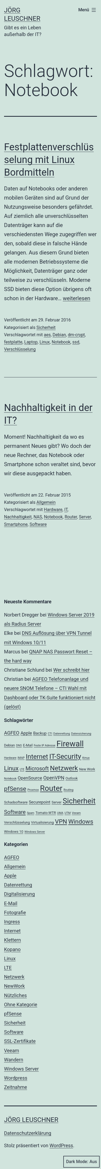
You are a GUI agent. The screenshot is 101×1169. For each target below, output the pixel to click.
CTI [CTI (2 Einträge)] (50, 733)
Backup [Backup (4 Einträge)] (40, 733)
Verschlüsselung (20, 349)
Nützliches (15, 995)
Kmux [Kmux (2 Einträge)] (86, 758)
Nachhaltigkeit (18, 516)
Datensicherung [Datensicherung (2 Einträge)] (81, 733)
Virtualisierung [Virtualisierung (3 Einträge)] (42, 822)
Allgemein (45, 502)
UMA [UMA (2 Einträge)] (60, 813)
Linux (45, 342)
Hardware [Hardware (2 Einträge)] (10, 758)
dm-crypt (76, 334)
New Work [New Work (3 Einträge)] (87, 769)
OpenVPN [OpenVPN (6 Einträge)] (53, 778)
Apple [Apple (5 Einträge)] (26, 733)
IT (66, 509)
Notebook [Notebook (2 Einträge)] (10, 778)
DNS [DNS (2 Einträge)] (19, 745)
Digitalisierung (19, 894)
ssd (75, 342)
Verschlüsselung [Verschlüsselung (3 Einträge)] (17, 822)
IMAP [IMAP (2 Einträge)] (21, 758)
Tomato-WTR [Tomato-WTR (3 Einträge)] (46, 813)
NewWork (14, 986)
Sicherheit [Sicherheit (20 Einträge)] (79, 800)
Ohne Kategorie (20, 1004)
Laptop (31, 342)
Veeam (11, 1050)
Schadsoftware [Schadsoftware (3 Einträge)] (15, 802)
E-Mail (10, 903)
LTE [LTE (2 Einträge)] (22, 769)
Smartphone (16, 524)
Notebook (61, 342)
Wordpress (15, 1078)
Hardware (53, 509)
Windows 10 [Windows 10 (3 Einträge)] (13, 832)
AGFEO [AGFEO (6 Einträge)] (11, 733)
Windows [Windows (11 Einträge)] (80, 821)
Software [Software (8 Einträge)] (15, 812)
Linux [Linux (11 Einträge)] (11, 768)
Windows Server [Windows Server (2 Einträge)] (35, 832)
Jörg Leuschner (31, 1120)
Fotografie (15, 912)
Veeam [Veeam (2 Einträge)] (76, 813)
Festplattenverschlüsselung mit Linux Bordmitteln (49, 159)
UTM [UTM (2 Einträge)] (68, 813)
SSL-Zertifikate (20, 1041)
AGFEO (11, 857)
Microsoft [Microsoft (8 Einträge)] (37, 768)
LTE (8, 967)
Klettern (12, 940)
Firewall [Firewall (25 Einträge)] (70, 743)
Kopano (12, 949)
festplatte (13, 342)
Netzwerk (14, 977)
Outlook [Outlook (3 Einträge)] (71, 778)
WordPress (61, 1145)
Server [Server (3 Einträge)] (56, 802)
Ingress (12, 921)
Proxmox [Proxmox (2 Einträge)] (33, 790)
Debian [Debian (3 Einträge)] (9, 745)
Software (38, 524)
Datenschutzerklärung (27, 1133)
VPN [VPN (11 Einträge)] (61, 821)
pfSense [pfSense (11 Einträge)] (15, 788)
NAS (38, 516)
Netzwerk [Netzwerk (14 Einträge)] (64, 768)
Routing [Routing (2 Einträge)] (68, 790)
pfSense (13, 1013)
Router (71, 516)
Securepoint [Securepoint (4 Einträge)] (39, 802)
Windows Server (21, 1069)
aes (47, 334)
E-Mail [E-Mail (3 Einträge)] (28, 745)
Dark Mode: (81, 1162)
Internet (12, 931)
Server (85, 516)
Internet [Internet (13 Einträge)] (37, 756)
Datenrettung (18, 885)
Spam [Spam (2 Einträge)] (30, 813)
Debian (59, 334)
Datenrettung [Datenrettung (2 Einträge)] (61, 733)
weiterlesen (76, 298)
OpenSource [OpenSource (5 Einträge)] (30, 778)
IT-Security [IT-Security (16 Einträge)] (65, 756)
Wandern (13, 1059)
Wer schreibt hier (71, 670)
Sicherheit (45, 327)
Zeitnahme (15, 1087)
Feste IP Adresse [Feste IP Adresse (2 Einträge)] (44, 745)
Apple (10, 875)
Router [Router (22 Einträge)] (51, 788)
